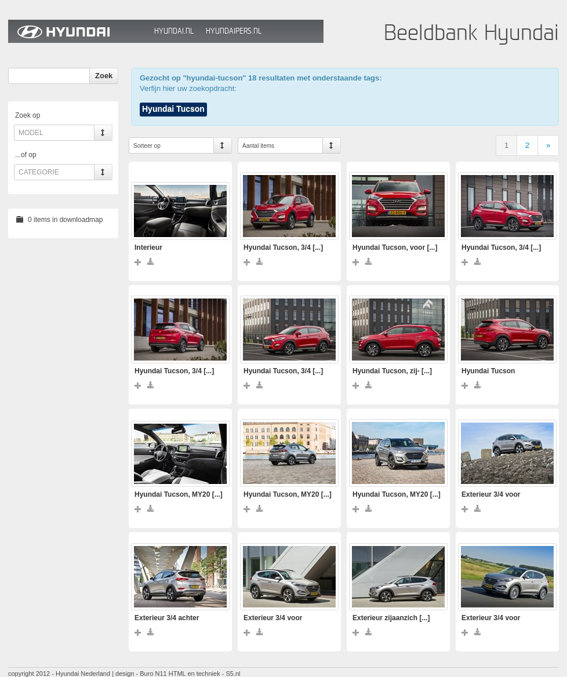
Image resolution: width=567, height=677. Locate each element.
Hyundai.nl (174, 31)
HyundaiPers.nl (233, 31)
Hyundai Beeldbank (78, 31)
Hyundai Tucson (173, 109)
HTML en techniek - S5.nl (205, 673)
